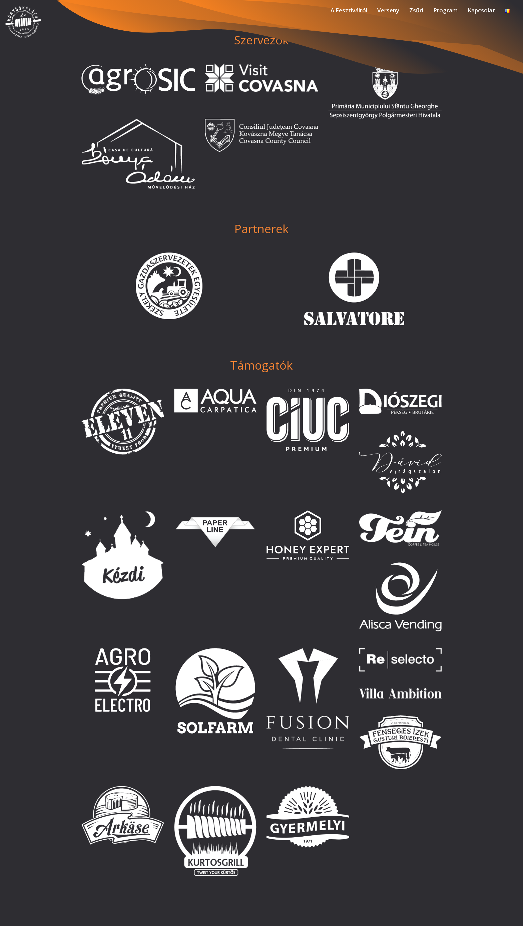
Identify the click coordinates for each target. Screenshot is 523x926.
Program (445, 10)
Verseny (388, 10)
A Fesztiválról (349, 10)
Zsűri (416, 10)
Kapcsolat (481, 10)
